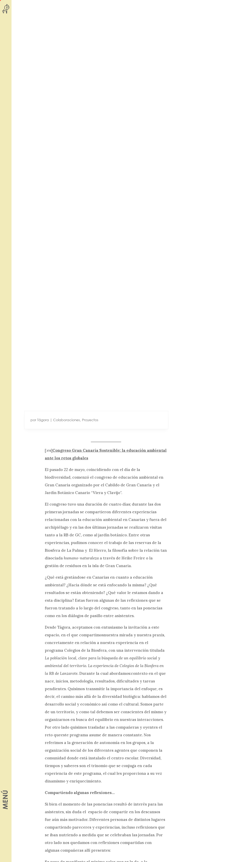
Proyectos (90, 420)
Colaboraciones (66, 420)
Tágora (43, 420)
